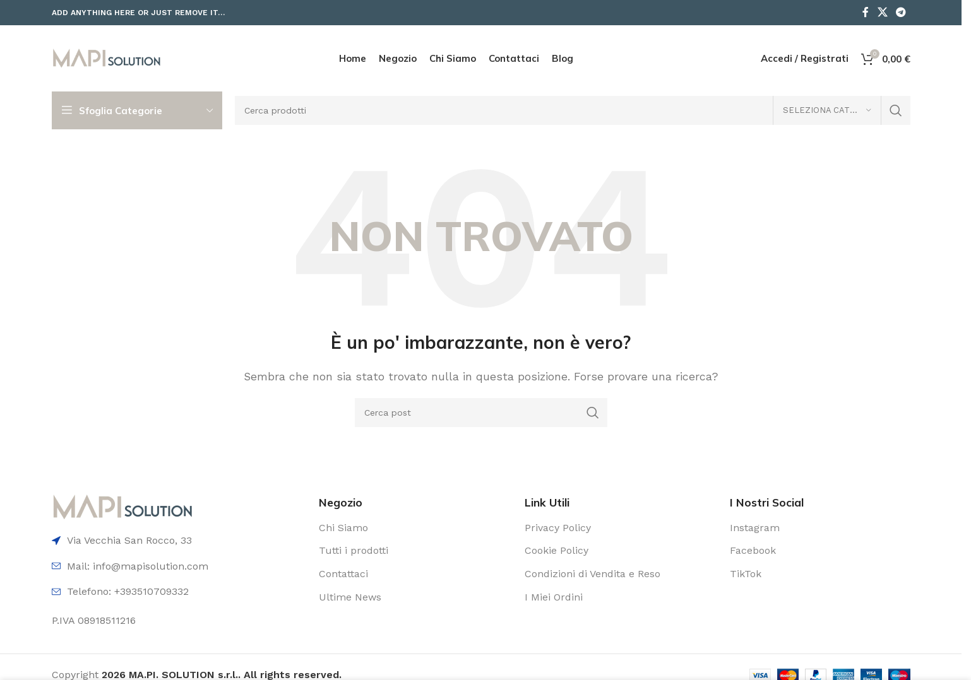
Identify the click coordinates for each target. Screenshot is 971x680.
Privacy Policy (558, 528)
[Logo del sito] (107, 58)
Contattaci (343, 574)
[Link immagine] (123, 506)
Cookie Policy (556, 550)
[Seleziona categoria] (827, 110)
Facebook (753, 550)
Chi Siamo (343, 528)
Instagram (755, 528)
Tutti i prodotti (353, 550)
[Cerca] (572, 110)
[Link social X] (882, 12)
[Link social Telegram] (900, 12)
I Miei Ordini (554, 597)
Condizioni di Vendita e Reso (592, 574)
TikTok (745, 574)
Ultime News (350, 597)
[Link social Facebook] (865, 12)
